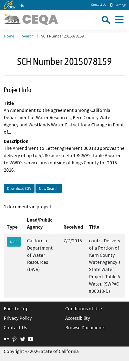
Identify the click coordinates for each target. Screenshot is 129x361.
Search (28, 35)
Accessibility (77, 318)
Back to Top (16, 309)
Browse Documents (85, 328)
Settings (118, 4)
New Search (48, 188)
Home (9, 35)
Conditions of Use (83, 309)
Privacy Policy (18, 318)
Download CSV (19, 188)
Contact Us (98, 4)
